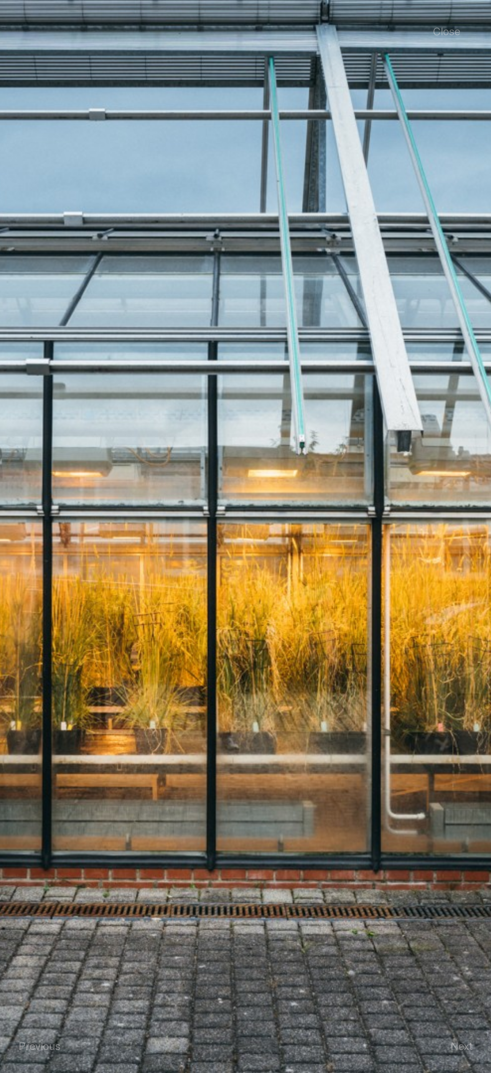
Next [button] (462, 1045)
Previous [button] (39, 1045)
